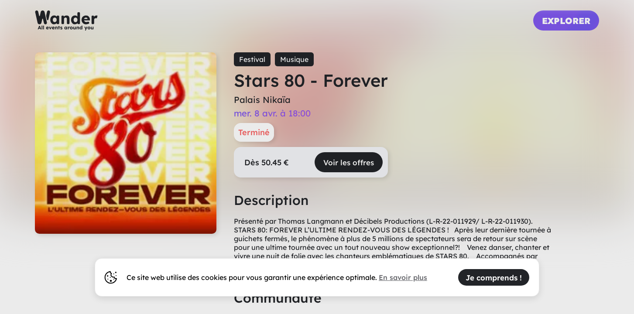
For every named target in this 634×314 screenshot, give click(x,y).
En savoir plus (403, 277)
